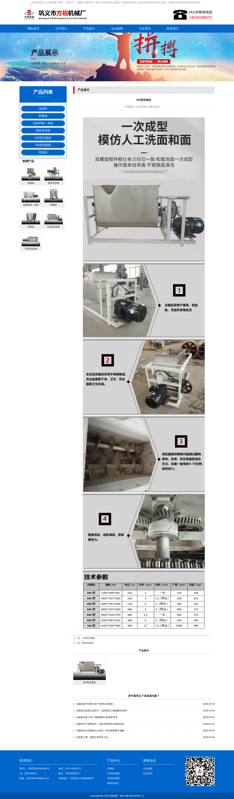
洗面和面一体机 (43, 123)
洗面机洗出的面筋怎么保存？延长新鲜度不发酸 (100, 730)
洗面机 (43, 108)
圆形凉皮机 (43, 130)
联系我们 (172, 28)
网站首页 (33, 28)
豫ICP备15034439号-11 (132, 795)
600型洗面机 (43, 137)
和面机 (43, 116)
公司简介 (61, 28)
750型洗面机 (43, 145)
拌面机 (43, 152)
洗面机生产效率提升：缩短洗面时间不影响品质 (100, 724)
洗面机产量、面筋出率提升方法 (92, 737)
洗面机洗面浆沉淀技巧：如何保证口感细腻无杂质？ (102, 710)
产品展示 (89, 28)
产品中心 (113, 760)
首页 (44, 63)
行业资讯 (145, 28)
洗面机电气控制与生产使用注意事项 (94, 704)
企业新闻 (117, 28)
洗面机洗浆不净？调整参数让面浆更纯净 (96, 717)
